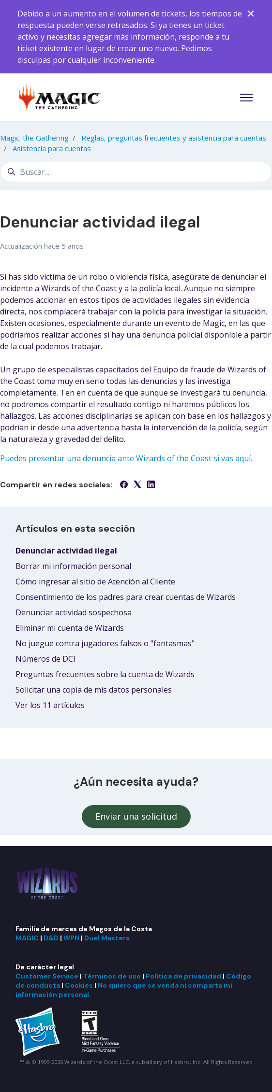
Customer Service (46, 976)
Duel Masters (107, 938)
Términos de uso (112, 976)
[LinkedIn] (151, 485)
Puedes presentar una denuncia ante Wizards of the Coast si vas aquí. (126, 458)
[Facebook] (124, 485)
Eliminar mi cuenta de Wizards (69, 628)
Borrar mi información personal (73, 566)
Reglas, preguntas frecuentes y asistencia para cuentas (173, 137)
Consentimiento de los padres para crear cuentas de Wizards (125, 597)
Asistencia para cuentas (52, 148)
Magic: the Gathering (34, 137)
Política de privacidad (183, 976)
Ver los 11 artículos (50, 705)
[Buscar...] (136, 172)
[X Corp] (137, 485)
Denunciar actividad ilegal (66, 550)
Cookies (79, 985)
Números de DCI (45, 658)
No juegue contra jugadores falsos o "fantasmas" (105, 643)
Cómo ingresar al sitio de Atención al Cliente (95, 581)
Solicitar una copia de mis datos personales (93, 689)
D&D (51, 938)
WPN (71, 938)
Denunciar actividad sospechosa (73, 612)
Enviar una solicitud (136, 816)
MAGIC (27, 938)
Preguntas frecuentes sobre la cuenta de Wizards (105, 674)
